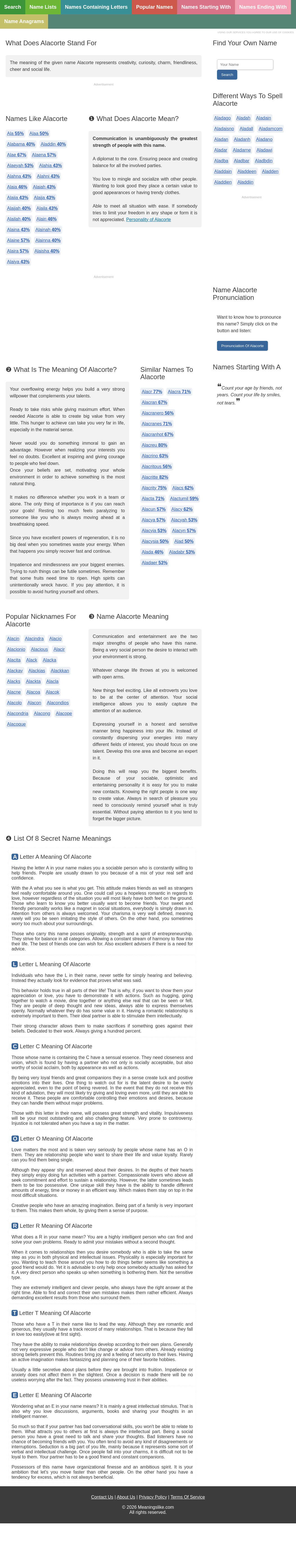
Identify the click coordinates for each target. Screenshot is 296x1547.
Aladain (263, 118)
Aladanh (242, 139)
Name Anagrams (24, 21)
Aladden (270, 171)
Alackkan (60, 670)
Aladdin (53, 144)
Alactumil (184, 498)
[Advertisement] (103, 99)
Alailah (19, 219)
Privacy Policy (153, 1497)
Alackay (15, 670)
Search (12, 7)
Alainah (48, 229)
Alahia (50, 165)
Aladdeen (246, 171)
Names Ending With (263, 7)
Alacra (179, 391)
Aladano (264, 139)
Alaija (44, 197)
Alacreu (154, 445)
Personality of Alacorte (148, 219)
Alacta (153, 498)
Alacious (39, 649)
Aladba (221, 160)
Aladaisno (224, 128)
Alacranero (158, 413)
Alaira (18, 251)
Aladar (220, 150)
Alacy (182, 509)
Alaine (18, 240)
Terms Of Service (187, 1497)
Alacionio (16, 649)
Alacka (49, 660)
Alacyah (184, 520)
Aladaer (155, 562)
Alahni (48, 176)
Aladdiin (245, 182)
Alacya (154, 520)
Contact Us (102, 1497)
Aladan (221, 139)
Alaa (39, 133)
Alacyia (154, 530)
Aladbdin (263, 160)
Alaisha (46, 251)
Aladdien (223, 182)
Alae (16, 154)
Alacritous (157, 466)
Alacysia (155, 541)
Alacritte (155, 477)
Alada (152, 552)
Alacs (183, 487)
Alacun (154, 509)
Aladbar (241, 160)
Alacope (64, 713)
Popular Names (154, 7)
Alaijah (19, 208)
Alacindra (34, 638)
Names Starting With (206, 7)
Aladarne (242, 150)
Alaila (47, 208)
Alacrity (154, 487)
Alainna (48, 240)
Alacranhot (157, 434)
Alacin (13, 638)
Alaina (18, 229)
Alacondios (58, 702)
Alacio (55, 638)
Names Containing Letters (96, 7)
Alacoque (16, 724)
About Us (126, 1497)
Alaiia (17, 197)
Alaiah (44, 187)
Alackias (36, 670)
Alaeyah (20, 165)
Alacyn (184, 530)
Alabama (21, 144)
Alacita (14, 660)
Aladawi (264, 150)
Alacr (152, 391)
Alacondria (17, 713)
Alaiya (18, 261)
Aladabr (182, 552)
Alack (31, 660)
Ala (15, 133)
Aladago (222, 118)
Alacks (13, 681)
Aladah (243, 118)
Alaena (44, 154)
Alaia (17, 187)
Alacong (42, 713)
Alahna (19, 176)
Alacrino (155, 455)
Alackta (33, 681)
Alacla (52, 681)
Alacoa (33, 692)
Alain (47, 219)
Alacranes (157, 423)
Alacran (154, 402)
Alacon (34, 702)
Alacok (52, 692)
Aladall (246, 128)
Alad (184, 541)
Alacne (14, 692)
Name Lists (43, 7)
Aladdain (223, 171)
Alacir (59, 649)
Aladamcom (270, 128)
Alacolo (14, 702)
